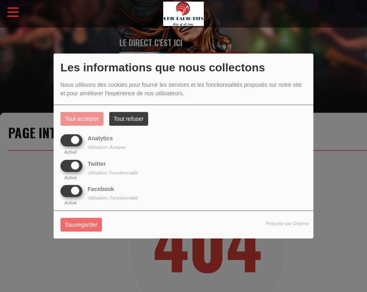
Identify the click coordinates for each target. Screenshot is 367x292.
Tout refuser (129, 119)
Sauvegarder (81, 224)
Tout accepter (82, 119)
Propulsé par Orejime (287, 223)
